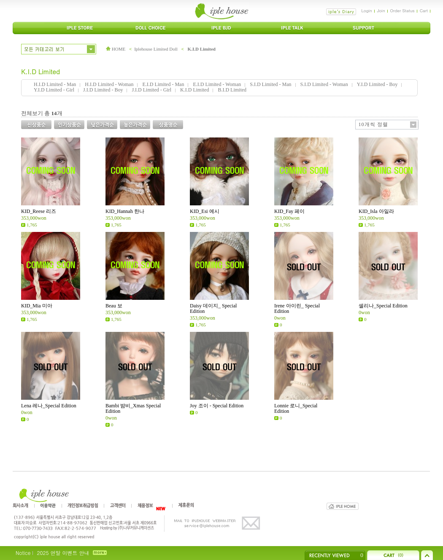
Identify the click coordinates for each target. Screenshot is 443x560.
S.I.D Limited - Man (270, 84)
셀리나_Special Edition (383, 306)
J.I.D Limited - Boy (103, 90)
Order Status (402, 10)
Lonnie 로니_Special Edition (295, 408)
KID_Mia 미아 (36, 306)
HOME (115, 48)
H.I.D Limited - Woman (109, 84)
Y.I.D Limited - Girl (54, 90)
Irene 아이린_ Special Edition (297, 308)
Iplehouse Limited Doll (156, 48)
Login (366, 10)
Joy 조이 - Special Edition (216, 406)
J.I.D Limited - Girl (151, 90)
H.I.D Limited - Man (55, 84)
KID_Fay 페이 (289, 211)
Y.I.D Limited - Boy (377, 84)
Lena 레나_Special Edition (48, 406)
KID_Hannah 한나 (124, 211)
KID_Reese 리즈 (38, 211)
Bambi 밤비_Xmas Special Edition (133, 408)
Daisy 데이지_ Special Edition (213, 308)
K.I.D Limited (202, 48)
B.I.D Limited (232, 90)
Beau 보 (113, 306)
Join (381, 10)
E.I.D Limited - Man (163, 84)
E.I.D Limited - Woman (217, 84)
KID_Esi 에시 (204, 211)
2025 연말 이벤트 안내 (63, 552)
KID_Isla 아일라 (376, 211)
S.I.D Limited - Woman (324, 84)
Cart (424, 10)
